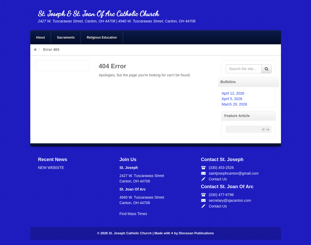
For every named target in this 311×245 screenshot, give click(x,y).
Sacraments (66, 37)
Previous (264, 129)
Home (35, 49)
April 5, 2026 (232, 99)
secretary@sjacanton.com (230, 200)
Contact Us (218, 179)
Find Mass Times (133, 214)
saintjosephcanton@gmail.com (234, 173)
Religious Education (102, 37)
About (40, 37)
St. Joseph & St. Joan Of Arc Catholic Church (98, 13)
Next (268, 129)
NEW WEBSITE (51, 168)
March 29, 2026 (234, 104)
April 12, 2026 (233, 93)
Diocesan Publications (196, 233)
